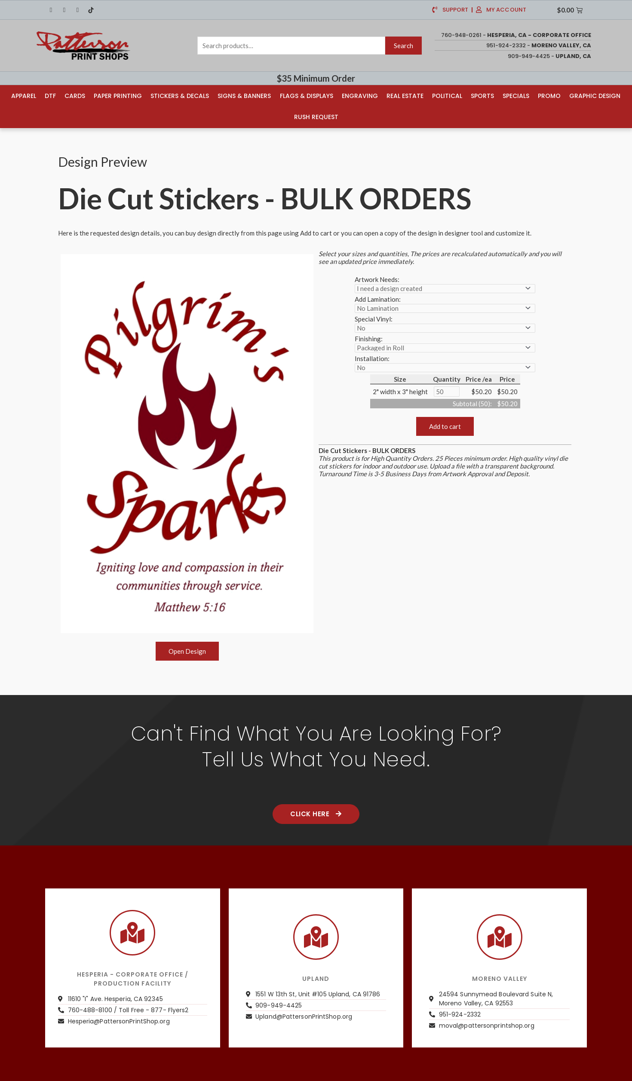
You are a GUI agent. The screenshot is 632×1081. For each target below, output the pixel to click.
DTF (50, 95)
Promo (549, 95)
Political (447, 95)
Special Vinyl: (374, 318)
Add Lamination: (378, 298)
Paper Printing (118, 95)
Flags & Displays (306, 95)
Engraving (360, 95)
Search (403, 45)
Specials (516, 95)
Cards (74, 95)
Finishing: (369, 338)
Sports (482, 95)
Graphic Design (594, 95)
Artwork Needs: (377, 278)
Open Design (187, 650)
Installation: (372, 357)
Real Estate (405, 95)
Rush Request (316, 116)
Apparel (23, 95)
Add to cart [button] (445, 425)
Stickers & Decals (179, 95)
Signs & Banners (244, 95)
